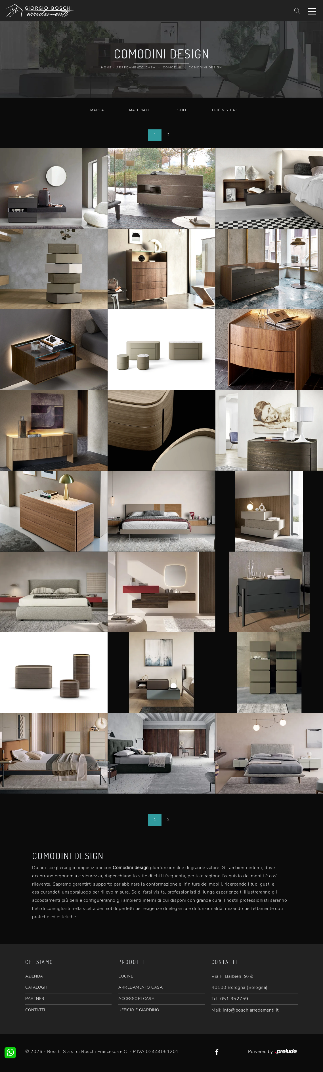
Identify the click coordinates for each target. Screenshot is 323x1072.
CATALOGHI (37, 987)
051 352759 (234, 999)
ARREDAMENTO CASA (140, 987)
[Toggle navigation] (312, 11)
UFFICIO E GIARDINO (138, 1010)
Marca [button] (97, 110)
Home (106, 68)
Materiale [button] (139, 110)
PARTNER (35, 998)
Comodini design (205, 68)
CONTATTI (35, 1010)
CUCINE (125, 976)
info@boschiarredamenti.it (251, 1010)
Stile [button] (182, 110)
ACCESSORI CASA (136, 998)
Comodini (172, 68)
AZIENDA (34, 976)
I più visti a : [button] (225, 110)
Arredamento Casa (136, 68)
